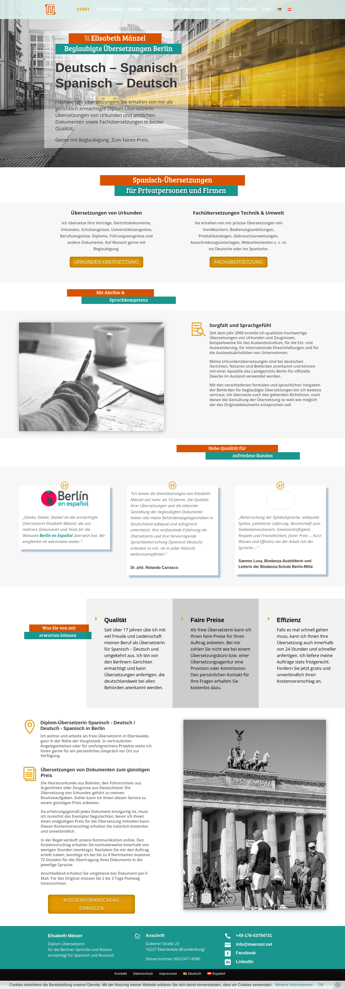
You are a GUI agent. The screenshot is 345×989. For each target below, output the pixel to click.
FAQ (267, 10)
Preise (135, 10)
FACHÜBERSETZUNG (238, 262)
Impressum (168, 973)
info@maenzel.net (254, 944)
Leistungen (109, 10)
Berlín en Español (55, 535)
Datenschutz (143, 973)
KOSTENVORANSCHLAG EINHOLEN (91, 904)
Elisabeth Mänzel (65, 935)
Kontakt (247, 10)
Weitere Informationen (294, 985)
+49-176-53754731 (254, 935)
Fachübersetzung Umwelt (179, 10)
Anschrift (155, 935)
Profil (223, 10)
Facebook (246, 953)
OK (321, 985)
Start (83, 10)
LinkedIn (245, 961)
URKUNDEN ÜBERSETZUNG (106, 262)
